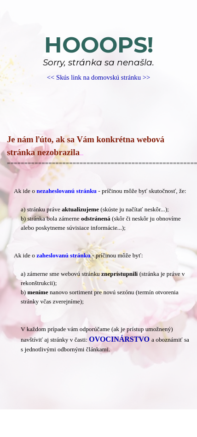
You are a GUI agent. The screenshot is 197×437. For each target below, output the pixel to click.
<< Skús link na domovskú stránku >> (98, 77)
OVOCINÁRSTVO (119, 339)
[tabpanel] (98, 57)
